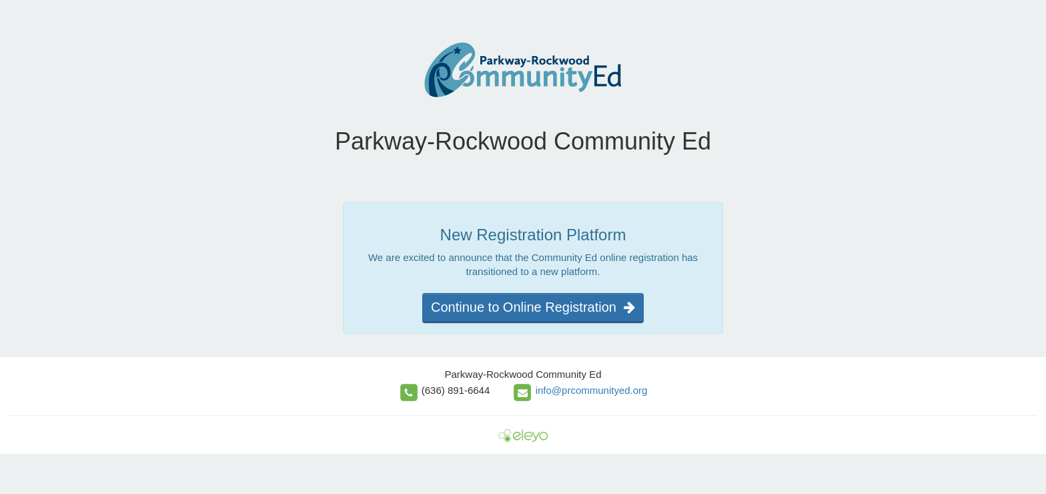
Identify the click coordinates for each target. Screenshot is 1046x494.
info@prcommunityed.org (592, 390)
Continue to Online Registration (533, 307)
